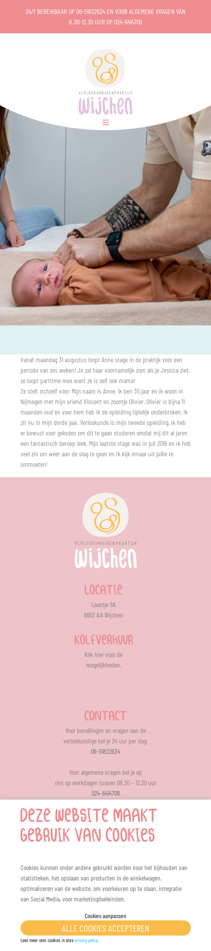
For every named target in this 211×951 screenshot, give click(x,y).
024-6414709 (128, 21)
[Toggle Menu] (105, 122)
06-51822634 (90, 11)
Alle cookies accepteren (105, 928)
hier (99, 654)
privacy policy (86, 940)
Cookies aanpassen (105, 915)
